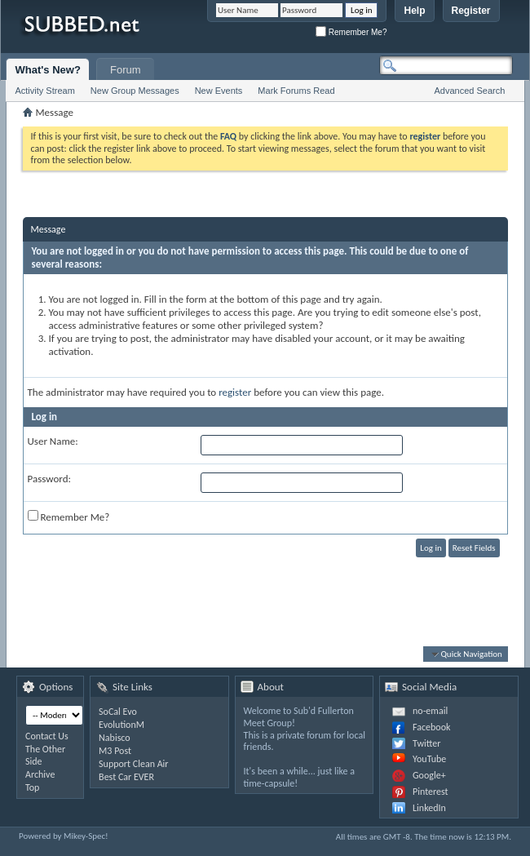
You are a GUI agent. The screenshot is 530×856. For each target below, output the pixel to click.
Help (414, 10)
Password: (49, 478)
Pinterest (430, 791)
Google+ (429, 775)
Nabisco (114, 737)
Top (32, 787)
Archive (40, 774)
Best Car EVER (126, 777)
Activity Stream (44, 90)
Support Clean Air (133, 764)
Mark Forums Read (296, 90)
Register (471, 10)
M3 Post (115, 750)
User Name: (53, 441)
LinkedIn (429, 808)
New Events (219, 90)
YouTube (429, 759)
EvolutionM (121, 724)
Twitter (426, 743)
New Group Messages (135, 90)
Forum (125, 70)
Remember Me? (351, 32)
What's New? (47, 70)
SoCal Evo (118, 711)
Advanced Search (470, 90)
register (235, 392)
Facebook (431, 727)
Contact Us (46, 736)
